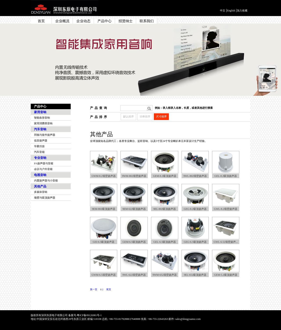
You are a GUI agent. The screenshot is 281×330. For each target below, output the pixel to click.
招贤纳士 (126, 21)
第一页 (93, 289)
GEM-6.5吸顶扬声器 (134, 241)
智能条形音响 (42, 117)
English (231, 10)
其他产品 (40, 186)
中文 (222, 10)
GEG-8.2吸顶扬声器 (195, 208)
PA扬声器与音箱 (43, 163)
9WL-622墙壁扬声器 (134, 274)
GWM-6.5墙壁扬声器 (104, 274)
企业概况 (62, 21)
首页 (41, 21)
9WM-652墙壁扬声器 (165, 274)
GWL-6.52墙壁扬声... (226, 241)
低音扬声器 (40, 140)
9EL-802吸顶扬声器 (164, 208)
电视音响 (40, 175)
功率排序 (145, 116)
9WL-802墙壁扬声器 (195, 176)
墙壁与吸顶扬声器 (44, 197)
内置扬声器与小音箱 (46, 180)
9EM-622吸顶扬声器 (134, 208)
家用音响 (40, 112)
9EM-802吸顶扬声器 (103, 208)
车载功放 (39, 146)
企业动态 (83, 21)
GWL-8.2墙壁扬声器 (225, 208)
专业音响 (40, 158)
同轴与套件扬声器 (44, 134)
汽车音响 (40, 129)
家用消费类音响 (43, 123)
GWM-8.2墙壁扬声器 (104, 176)
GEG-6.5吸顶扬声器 (195, 241)
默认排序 (128, 116)
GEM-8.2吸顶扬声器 (164, 176)
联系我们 (147, 21)
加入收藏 (242, 10)
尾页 (108, 289)
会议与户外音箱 (43, 169)
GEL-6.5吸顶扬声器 (164, 241)
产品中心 (104, 21)
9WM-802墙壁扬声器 (134, 176)
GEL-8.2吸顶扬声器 (225, 176)
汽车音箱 (39, 152)
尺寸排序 (161, 116)
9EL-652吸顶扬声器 (195, 274)
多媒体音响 (40, 192)
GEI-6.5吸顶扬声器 (104, 241)
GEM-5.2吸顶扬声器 (225, 274)
